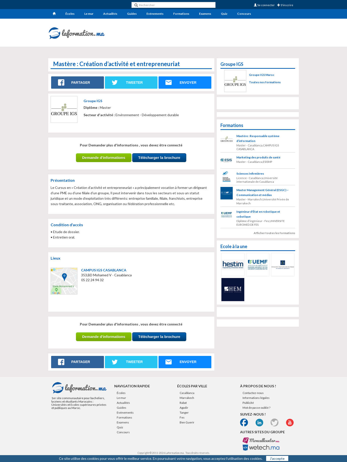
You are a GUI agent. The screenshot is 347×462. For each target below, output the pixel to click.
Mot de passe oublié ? (256, 407)
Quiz (224, 13)
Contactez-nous (253, 393)
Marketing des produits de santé (258, 157)
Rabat (183, 403)
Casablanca (187, 393)
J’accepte (277, 458)
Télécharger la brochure (159, 157)
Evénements (154, 13)
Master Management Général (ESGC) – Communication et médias (262, 192)
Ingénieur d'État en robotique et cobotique (258, 214)
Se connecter (264, 5)
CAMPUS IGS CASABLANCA (103, 270)
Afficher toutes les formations (274, 233)
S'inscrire (285, 5)
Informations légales (256, 398)
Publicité (248, 403)
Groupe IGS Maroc (261, 75)
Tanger (184, 412)
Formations (181, 13)
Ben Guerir (187, 422)
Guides (132, 13)
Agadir (184, 407)
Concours (244, 13)
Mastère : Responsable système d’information (257, 138)
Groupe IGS (93, 101)
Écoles (69, 13)
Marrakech (187, 398)
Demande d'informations (103, 157)
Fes (182, 417)
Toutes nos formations (265, 82)
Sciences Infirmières (250, 173)
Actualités (110, 13)
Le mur (88, 13)
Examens (205, 13)
